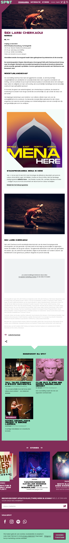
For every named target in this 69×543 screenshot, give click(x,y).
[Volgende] (41, 447)
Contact (53, 2)
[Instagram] (11, 522)
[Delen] (6, 341)
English (58, 2)
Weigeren (47, 536)
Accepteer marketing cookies (27, 277)
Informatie (35, 2)
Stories (45, 2)
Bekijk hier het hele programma (17, 185)
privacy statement (28, 536)
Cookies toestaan (59, 536)
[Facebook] (5, 522)
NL (5, 39)
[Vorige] (27, 447)
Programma (23, 2)
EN (8, 39)
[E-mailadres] (34, 506)
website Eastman (14, 335)
